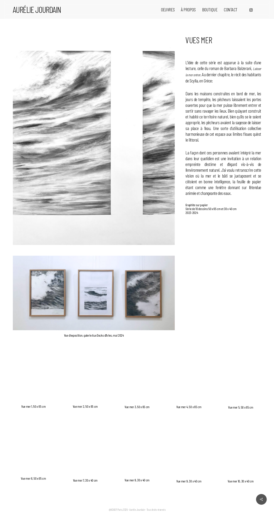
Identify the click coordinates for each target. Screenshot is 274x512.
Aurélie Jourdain (37, 9)
